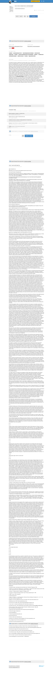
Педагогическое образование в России (15, 46)
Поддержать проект (35, 1)
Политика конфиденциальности (14, 667)
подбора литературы (34, 623)
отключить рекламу (27, 41)
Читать (33, 16)
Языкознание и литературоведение (33, 46)
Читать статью (29, 136)
